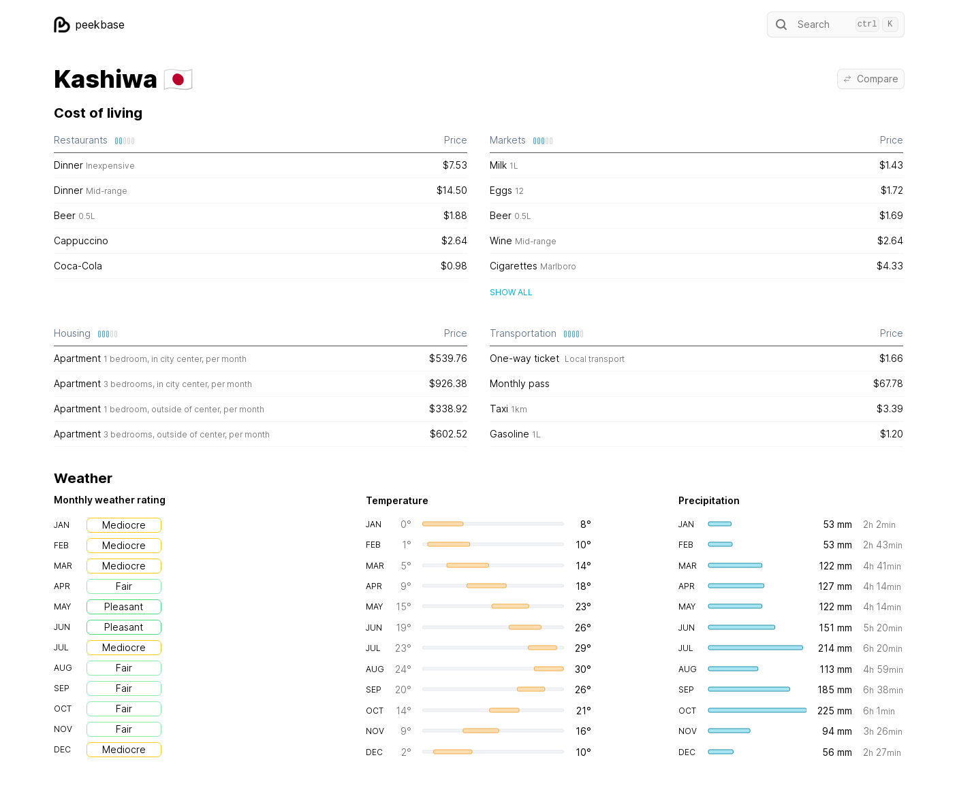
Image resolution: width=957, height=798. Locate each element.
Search (835, 24)
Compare (870, 78)
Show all (511, 292)
